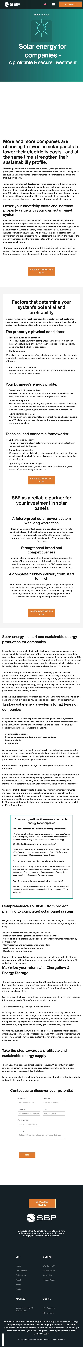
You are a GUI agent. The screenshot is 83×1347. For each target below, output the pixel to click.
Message (21, 1131)
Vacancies (47, 1275)
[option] (5, 1340)
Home (18, 1266)
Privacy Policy (49, 1280)
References (21, 1275)
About (18, 1280)
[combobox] (3, 1340)
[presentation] (34, 1145)
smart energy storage (29, 1018)
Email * (45, 1109)
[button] (46, 4)
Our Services (21, 1270)
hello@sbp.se (49, 1270)
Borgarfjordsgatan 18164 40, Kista (24, 1309)
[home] (12, 4)
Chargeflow (16, 805)
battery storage (59, 675)
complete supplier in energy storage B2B (29, 684)
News (18, 1285)
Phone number (23, 1120)
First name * (22, 1098)
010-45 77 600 (49, 1266)
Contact (19, 1289)
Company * (22, 1109)
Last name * (47, 1098)
